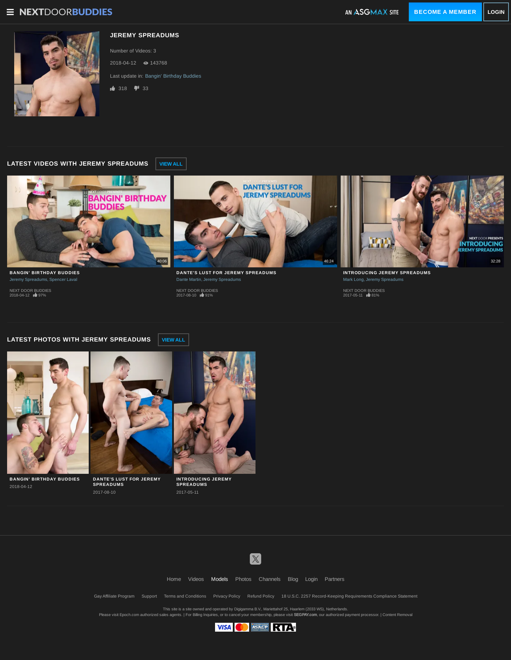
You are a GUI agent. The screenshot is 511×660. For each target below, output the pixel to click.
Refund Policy (260, 596)
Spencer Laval (63, 279)
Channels (270, 579)
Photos (243, 579)
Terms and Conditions (185, 596)
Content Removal (397, 614)
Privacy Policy (226, 596)
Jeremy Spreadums (28, 279)
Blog (293, 579)
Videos (196, 579)
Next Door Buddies (30, 290)
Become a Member (445, 12)
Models (219, 579)
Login (496, 12)
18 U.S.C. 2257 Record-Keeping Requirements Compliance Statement (349, 596)
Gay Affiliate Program (114, 596)
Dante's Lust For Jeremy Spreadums (226, 272)
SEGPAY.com (305, 614)
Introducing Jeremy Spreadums (387, 272)
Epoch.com (129, 614)
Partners (335, 579)
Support (149, 596)
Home (174, 579)
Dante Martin (188, 279)
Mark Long (353, 279)
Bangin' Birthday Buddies (173, 76)
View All (171, 164)
